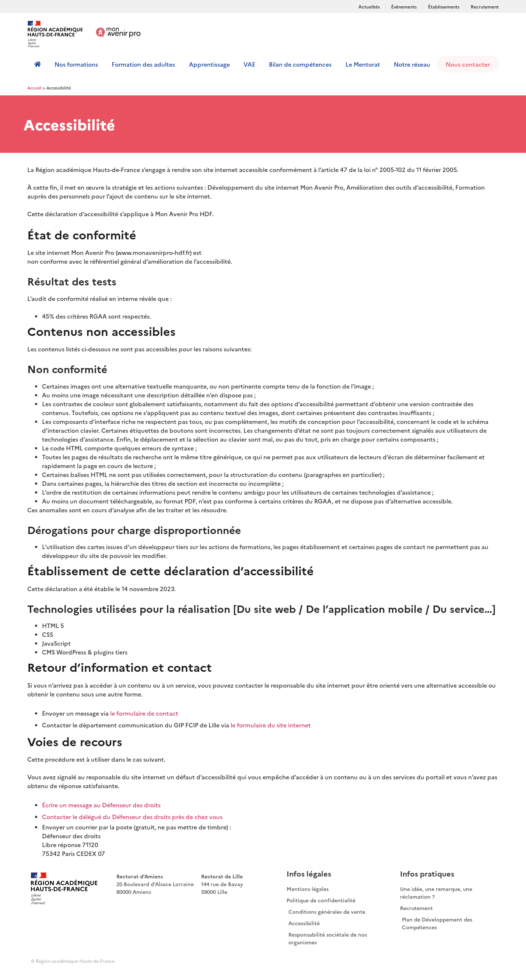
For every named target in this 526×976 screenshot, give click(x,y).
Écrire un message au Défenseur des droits (101, 805)
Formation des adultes (143, 64)
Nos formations (76, 64)
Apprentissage (209, 64)
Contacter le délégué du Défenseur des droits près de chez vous (132, 816)
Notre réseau (412, 64)
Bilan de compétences (300, 64)
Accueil (34, 88)
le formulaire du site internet (271, 725)
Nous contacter (468, 64)
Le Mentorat (363, 64)
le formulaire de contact (144, 713)
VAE (249, 64)
